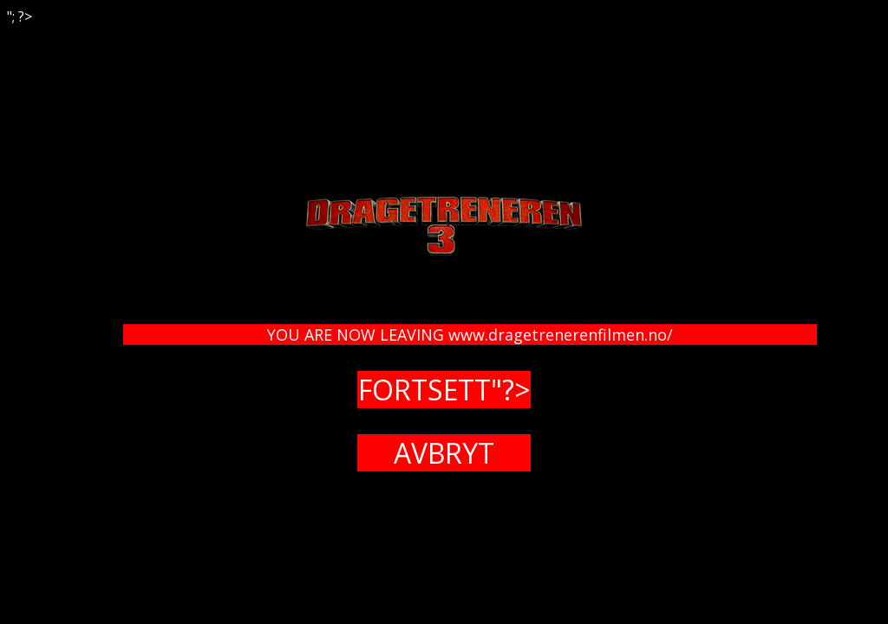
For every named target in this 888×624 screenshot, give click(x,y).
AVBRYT (444, 452)
